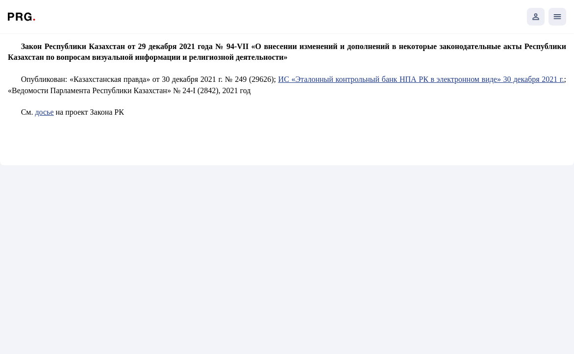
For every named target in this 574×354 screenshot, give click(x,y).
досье (44, 112)
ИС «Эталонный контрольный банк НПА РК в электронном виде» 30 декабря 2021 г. (421, 79)
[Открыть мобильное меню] (557, 16)
